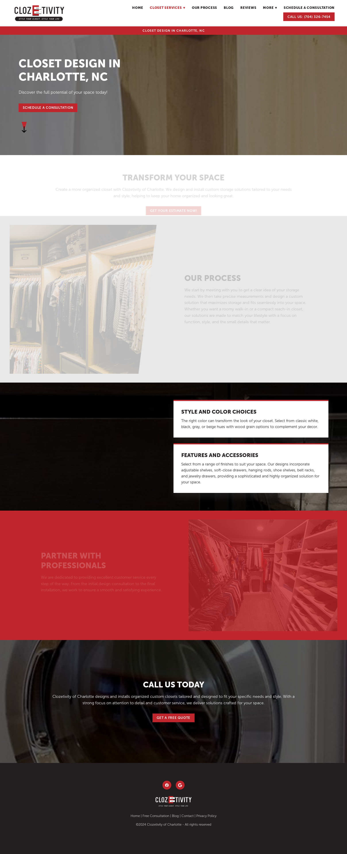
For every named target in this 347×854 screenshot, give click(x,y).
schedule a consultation (309, 8)
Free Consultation (156, 816)
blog (229, 8)
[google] (180, 785)
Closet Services (167, 8)
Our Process (204, 8)
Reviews (248, 8)
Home (137, 8)
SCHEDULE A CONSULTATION (48, 107)
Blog (175, 816)
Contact (187, 816)
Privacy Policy (206, 816)
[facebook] (166, 785)
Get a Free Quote (173, 718)
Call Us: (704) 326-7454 (308, 17)
